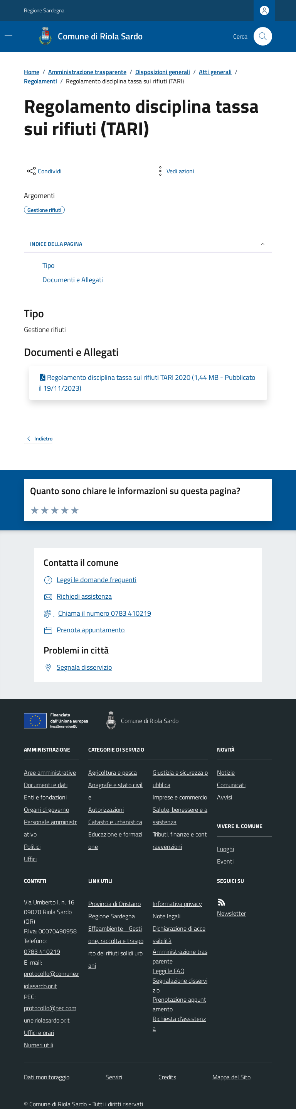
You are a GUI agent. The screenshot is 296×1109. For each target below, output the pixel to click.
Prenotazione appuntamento (179, 1004)
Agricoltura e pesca (112, 772)
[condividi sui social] (43, 171)
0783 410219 (42, 951)
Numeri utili (38, 1045)
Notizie (226, 772)
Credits (167, 1077)
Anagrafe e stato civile (115, 791)
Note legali (166, 916)
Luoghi (225, 848)
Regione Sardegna (44, 10)
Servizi (114, 1077)
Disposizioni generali (162, 71)
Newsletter (231, 913)
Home (31, 71)
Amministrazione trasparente (87, 71)
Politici (32, 846)
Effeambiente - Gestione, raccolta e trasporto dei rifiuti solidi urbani (115, 947)
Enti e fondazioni (45, 797)
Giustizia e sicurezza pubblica (180, 778)
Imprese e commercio (180, 797)
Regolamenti (40, 81)
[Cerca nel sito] (259, 36)
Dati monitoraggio (46, 1077)
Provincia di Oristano (114, 903)
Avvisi (224, 797)
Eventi (225, 861)
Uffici (30, 858)
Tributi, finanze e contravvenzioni (180, 840)
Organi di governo (46, 809)
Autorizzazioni (106, 809)
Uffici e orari (39, 1032)
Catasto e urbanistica (115, 821)
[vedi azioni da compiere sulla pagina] (174, 171)
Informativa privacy (177, 903)
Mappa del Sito (231, 1077)
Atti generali (215, 71)
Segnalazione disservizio (180, 985)
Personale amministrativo (50, 828)
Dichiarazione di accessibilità (179, 934)
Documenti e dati (45, 784)
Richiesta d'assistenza (179, 1023)
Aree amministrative (50, 772)
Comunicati (231, 784)
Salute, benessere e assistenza (180, 815)
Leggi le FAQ (169, 970)
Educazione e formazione (115, 840)
